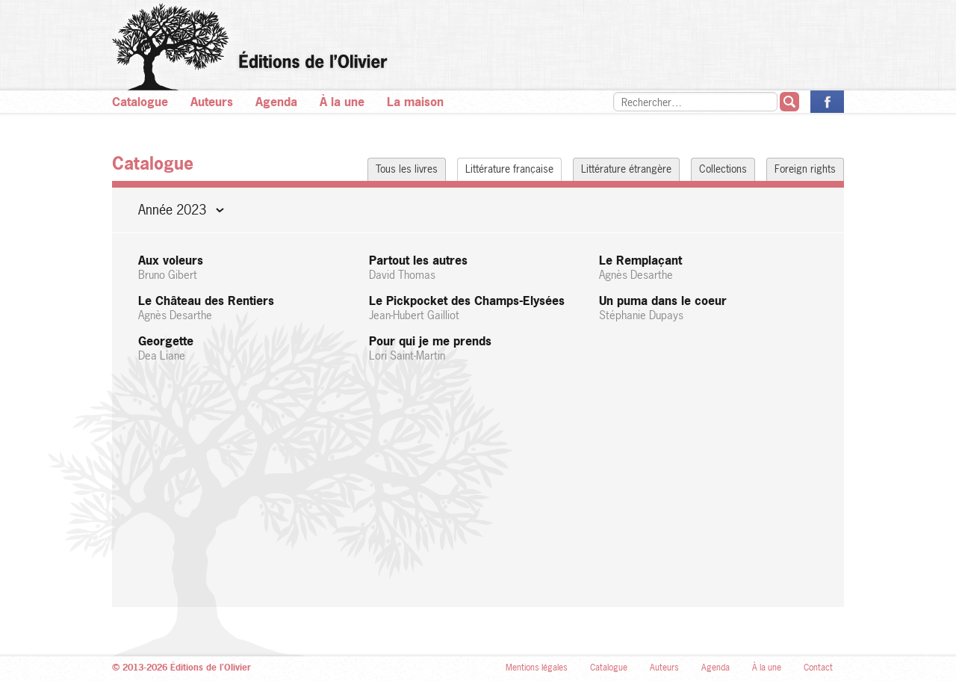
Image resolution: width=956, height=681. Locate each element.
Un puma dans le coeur (708, 307)
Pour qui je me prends (478, 348)
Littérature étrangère (626, 168)
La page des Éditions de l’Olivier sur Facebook (827, 101)
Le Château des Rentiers (247, 307)
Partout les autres (478, 267)
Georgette (247, 348)
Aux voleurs (247, 267)
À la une (342, 101)
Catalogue (140, 101)
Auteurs (211, 101)
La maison (415, 101)
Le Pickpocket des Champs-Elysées (478, 307)
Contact (818, 668)
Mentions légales (537, 668)
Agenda (276, 101)
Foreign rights (805, 168)
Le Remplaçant (708, 267)
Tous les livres (407, 168)
